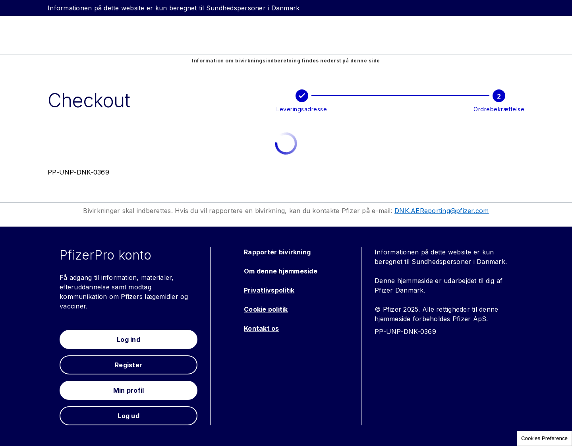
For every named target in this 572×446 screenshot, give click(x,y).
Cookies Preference (544, 438)
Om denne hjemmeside (280, 271)
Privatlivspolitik (269, 290)
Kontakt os (261, 328)
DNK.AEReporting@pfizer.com (441, 211)
